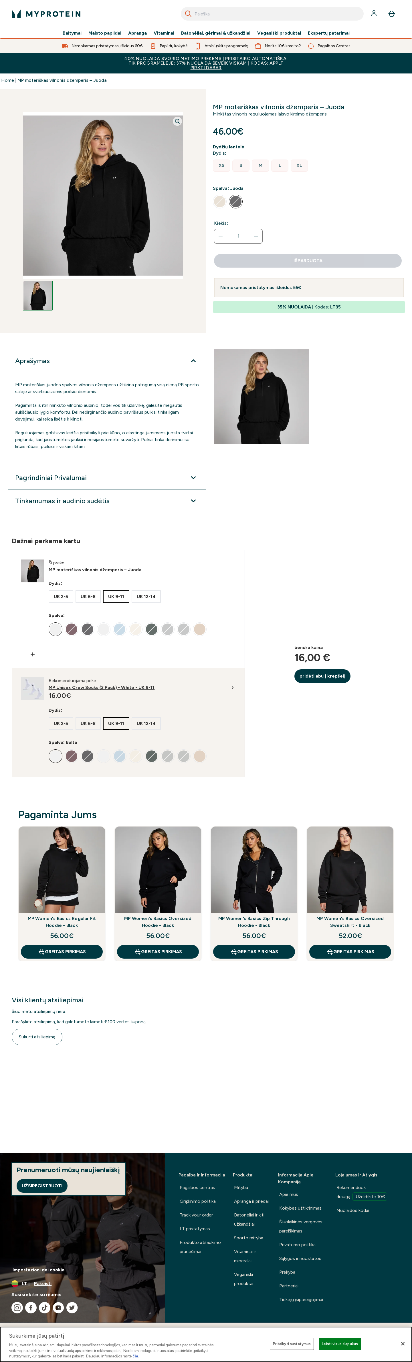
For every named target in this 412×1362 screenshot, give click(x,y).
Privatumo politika (297, 1244)
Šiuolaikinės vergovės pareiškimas (300, 1226)
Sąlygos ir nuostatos (300, 1258)
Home (7, 80)
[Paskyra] (374, 14)
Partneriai (288, 1286)
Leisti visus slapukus (340, 1344)
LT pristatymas (195, 1228)
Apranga (137, 33)
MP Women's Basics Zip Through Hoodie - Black (254, 922)
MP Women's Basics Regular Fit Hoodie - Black (62, 922)
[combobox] (272, 14)
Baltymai (72, 33)
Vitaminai (164, 33)
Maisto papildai (104, 33)
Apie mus (288, 1194)
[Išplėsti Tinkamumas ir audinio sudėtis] (107, 500)
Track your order (196, 1215)
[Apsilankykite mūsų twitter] (72, 1307)
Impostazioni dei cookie (39, 1270)
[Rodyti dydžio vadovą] (230, 147)
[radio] (221, 166)
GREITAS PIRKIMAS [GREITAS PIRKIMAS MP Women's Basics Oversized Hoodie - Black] (158, 951)
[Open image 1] (38, 295)
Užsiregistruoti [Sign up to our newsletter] (42, 1185)
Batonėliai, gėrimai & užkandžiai (215, 33)
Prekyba (287, 1272)
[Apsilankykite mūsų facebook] (31, 1307)
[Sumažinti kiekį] (220, 236)
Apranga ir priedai (251, 1201)
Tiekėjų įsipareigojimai (301, 1299)
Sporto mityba (248, 1237)
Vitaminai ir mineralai (245, 1256)
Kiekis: (221, 223)
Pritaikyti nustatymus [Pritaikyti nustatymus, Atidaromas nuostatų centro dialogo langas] (292, 1344)
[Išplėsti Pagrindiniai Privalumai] (107, 477)
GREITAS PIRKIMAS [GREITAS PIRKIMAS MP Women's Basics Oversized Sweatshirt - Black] (350, 951)
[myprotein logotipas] (46, 13)
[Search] (188, 14)
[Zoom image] (177, 121)
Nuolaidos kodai (352, 1210)
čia (135, 1356)
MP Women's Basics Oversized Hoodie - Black (157, 922)
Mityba (241, 1187)
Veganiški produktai (279, 33)
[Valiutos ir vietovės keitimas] (82, 1283)
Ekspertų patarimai (329, 33)
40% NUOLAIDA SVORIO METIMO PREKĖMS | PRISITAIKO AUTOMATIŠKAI (206, 63)
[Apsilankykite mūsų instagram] (17, 1307)
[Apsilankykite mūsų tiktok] (44, 1307)
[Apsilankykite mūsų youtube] (58, 1307)
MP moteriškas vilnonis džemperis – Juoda (62, 80)
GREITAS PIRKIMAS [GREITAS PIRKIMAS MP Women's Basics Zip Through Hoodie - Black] (254, 951)
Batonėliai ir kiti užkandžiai (249, 1219)
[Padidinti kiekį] (256, 236)
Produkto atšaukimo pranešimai (200, 1247)
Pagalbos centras (197, 1187)
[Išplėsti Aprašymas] (107, 360)
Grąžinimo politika (198, 1201)
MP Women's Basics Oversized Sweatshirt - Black (350, 922)
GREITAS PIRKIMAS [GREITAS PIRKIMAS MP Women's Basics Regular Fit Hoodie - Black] (62, 951)
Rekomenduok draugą (361, 1193)
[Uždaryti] (403, 1343)
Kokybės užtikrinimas (300, 1208)
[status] (238, 236)
